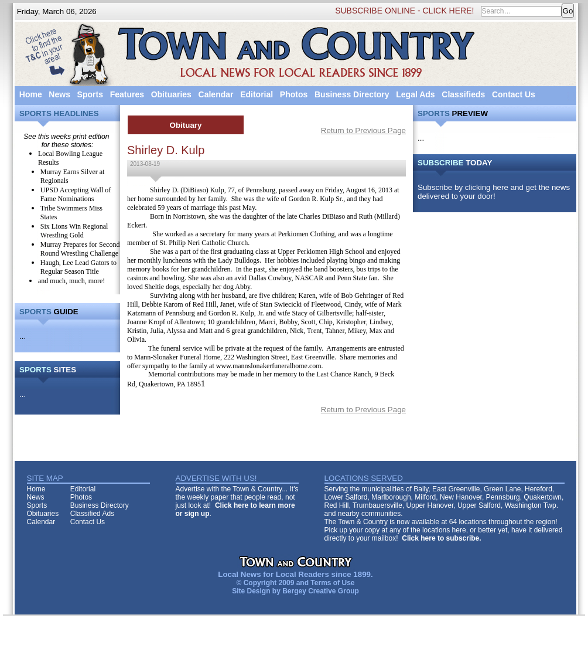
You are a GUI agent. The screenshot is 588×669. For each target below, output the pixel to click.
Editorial (256, 94)
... (22, 336)
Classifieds (463, 94)
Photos (293, 94)
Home (30, 94)
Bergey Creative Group (320, 591)
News (59, 94)
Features (127, 94)
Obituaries (171, 94)
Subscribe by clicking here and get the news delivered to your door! (494, 192)
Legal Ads (415, 94)
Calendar (216, 94)
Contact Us (513, 94)
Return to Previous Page (363, 130)
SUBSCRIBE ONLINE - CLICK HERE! (404, 10)
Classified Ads (92, 514)
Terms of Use (332, 583)
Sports (90, 94)
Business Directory (351, 94)
